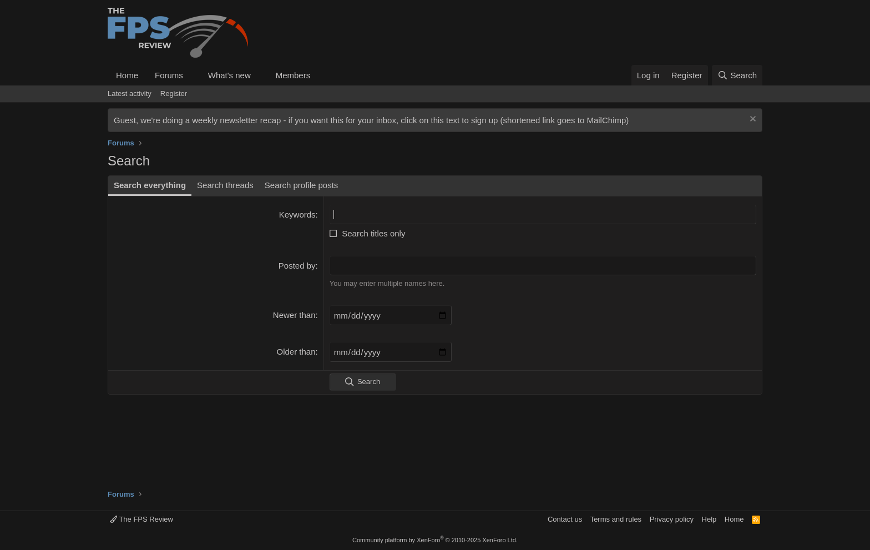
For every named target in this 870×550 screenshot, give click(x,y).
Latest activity (129, 93)
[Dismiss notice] (751, 120)
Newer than (294, 315)
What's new (229, 75)
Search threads (225, 185)
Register (173, 93)
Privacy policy (672, 519)
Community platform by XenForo (435, 540)
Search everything (150, 185)
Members (293, 75)
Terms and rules (615, 519)
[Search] (737, 75)
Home (127, 75)
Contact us (565, 519)
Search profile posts (301, 185)
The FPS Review (141, 519)
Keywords (297, 214)
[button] (192, 75)
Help (709, 519)
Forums (169, 75)
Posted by (297, 265)
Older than (296, 351)
